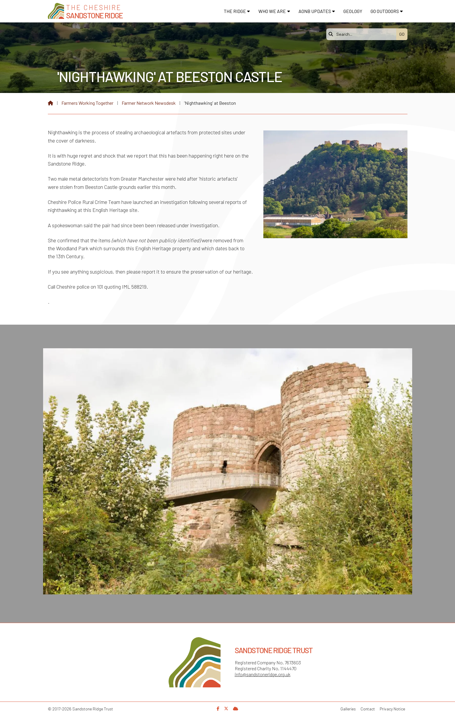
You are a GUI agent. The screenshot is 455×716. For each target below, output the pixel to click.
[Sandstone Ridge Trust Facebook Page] (218, 708)
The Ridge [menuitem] (235, 11)
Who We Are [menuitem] (272, 11)
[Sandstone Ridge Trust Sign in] (235, 708)
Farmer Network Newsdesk (149, 103)
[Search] (363, 34)
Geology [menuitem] (352, 11)
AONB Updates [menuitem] (315, 11)
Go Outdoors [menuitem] (385, 11)
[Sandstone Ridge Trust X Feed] (226, 708)
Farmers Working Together (87, 103)
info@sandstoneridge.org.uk (263, 674)
